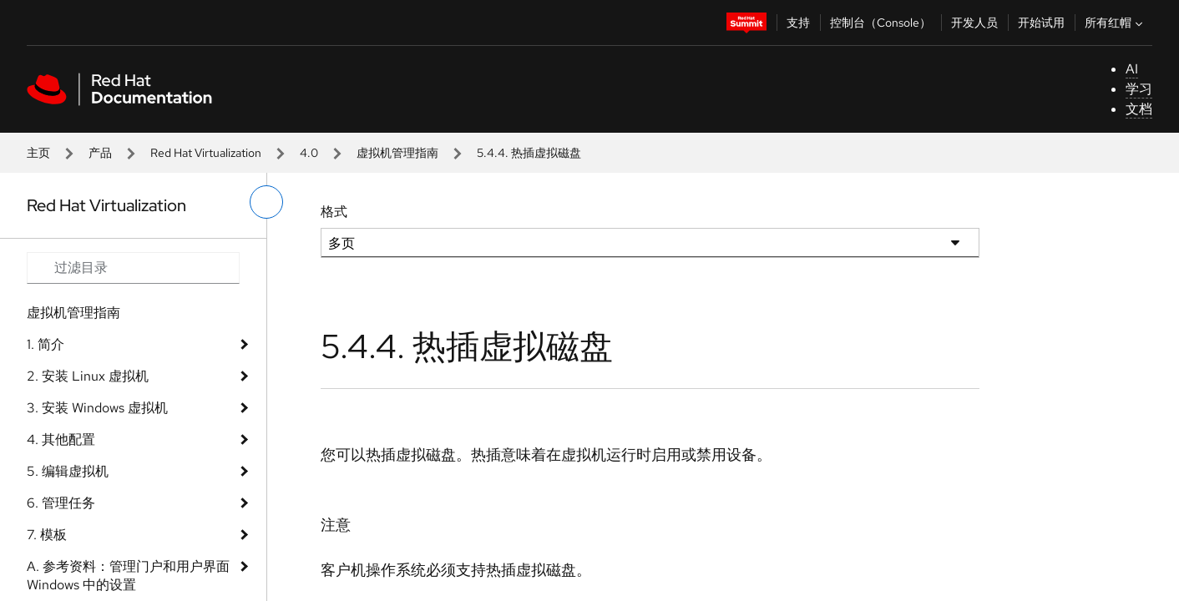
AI (1132, 69)
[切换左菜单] (266, 202)
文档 (1139, 109)
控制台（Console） (880, 22)
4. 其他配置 (61, 439)
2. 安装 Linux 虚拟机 (88, 376)
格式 (334, 211)
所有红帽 (1115, 22)
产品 (100, 152)
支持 (798, 22)
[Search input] (133, 268)
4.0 (309, 152)
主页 (38, 152)
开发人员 (974, 22)
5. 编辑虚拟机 (68, 471)
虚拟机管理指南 (397, 152)
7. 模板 (47, 534)
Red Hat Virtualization (205, 152)
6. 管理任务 (61, 503)
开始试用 (1041, 22)
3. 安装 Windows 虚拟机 (97, 408)
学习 (1139, 89)
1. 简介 (45, 344)
